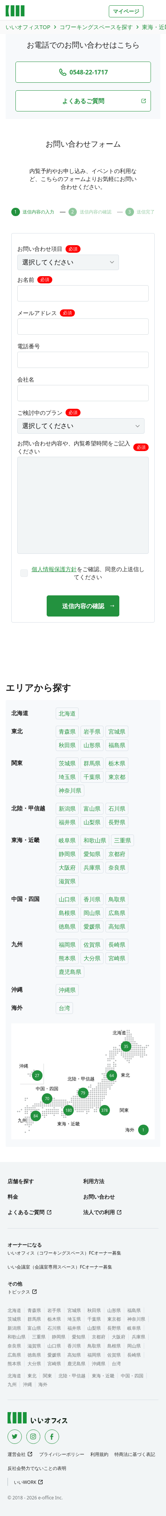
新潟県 (67, 808)
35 (124, 1045)
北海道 (67, 713)
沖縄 (27, 1384)
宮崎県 (116, 958)
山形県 (92, 745)
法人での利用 (99, 1212)
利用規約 (99, 1454)
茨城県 (67, 763)
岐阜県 (67, 840)
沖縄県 (67, 990)
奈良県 (116, 867)
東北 (32, 1375)
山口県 (67, 899)
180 (68, 1112)
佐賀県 (92, 944)
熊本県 (67, 958)
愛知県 (92, 854)
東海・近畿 (103, 1375)
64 (113, 1075)
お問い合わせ (99, 1196)
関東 (47, 1375)
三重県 (122, 840)
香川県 (92, 899)
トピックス (19, 1292)
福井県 (67, 822)
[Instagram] (33, 1436)
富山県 (92, 808)
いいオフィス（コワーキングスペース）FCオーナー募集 (64, 1253)
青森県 (67, 731)
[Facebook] (52, 1436)
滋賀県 (67, 881)
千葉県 (92, 776)
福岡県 (67, 944)
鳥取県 (116, 899)
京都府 (116, 854)
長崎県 (116, 944)
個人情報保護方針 (54, 569)
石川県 (116, 808)
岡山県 (92, 912)
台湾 (64, 1008)
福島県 (116, 745)
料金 (13, 1196)
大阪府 (67, 867)
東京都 (116, 776)
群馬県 (92, 763)
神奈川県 (70, 790)
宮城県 (116, 731)
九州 (12, 1384)
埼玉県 (67, 776)
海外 (42, 1384)
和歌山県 (95, 840)
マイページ (126, 11)
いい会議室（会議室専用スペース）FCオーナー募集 (60, 1267)
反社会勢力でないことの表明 (37, 1468)
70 (47, 1097)
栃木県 (116, 763)
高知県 (116, 926)
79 (83, 1092)
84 (34, 1117)
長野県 (116, 822)
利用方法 (93, 1181)
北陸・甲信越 (71, 1375)
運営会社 (17, 1454)
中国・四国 (132, 1375)
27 (36, 1074)
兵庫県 (92, 867)
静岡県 (67, 854)
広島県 (116, 912)
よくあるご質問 (26, 1212)
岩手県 (92, 731)
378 (105, 1110)
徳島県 (67, 926)
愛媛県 (92, 926)
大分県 (92, 958)
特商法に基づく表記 (134, 1454)
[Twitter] (15, 1436)
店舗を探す (21, 1181)
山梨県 (92, 822)
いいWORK (25, 1482)
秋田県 (67, 745)
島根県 (67, 912)
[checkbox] (83, 573)
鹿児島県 (70, 971)
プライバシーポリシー (61, 1454)
